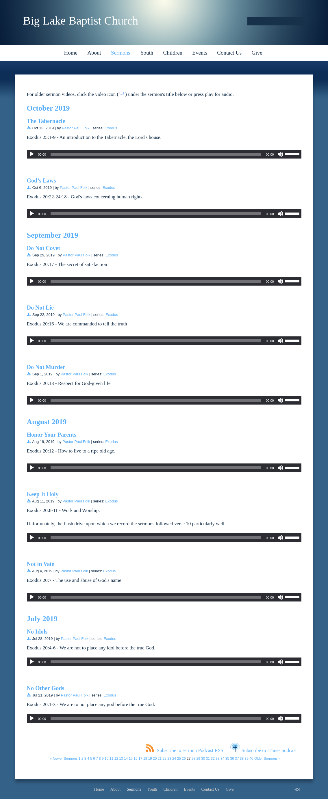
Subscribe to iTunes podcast (263, 750)
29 (198, 759)
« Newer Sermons (63, 759)
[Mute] (280, 154)
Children (173, 53)
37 (237, 759)
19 (150, 759)
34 (222, 759)
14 (126, 759)
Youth (146, 53)
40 (251, 759)
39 (246, 759)
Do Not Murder (46, 367)
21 (160, 759)
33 (217, 759)
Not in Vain (41, 564)
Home (70, 53)
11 (111, 759)
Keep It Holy (43, 494)
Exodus (111, 128)
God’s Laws (41, 180)
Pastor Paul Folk (75, 128)
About (94, 53)
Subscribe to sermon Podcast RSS (184, 750)
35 (227, 759)
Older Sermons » (267, 759)
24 (174, 759)
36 (232, 759)
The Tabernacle (46, 121)
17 (140, 759)
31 (208, 759)
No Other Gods (45, 688)
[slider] (156, 154)
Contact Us (229, 53)
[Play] (32, 154)
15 (131, 759)
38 (242, 759)
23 (169, 759)
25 (179, 759)
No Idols (37, 631)
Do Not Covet (43, 248)
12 (116, 759)
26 (184, 759)
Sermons (120, 53)
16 (135, 759)
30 (203, 759)
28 (193, 759)
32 (213, 759)
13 (121, 759)
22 (164, 759)
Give (257, 53)
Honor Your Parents (52, 434)
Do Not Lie (40, 307)
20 (155, 759)
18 (145, 759)
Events (199, 53)
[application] (164, 154)
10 (106, 759)
